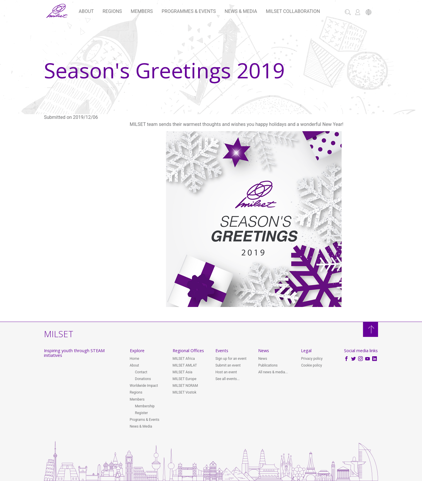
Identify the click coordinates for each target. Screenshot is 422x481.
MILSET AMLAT (185, 365)
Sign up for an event (230, 359)
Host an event (226, 372)
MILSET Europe (184, 379)
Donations (143, 379)
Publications (268, 365)
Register (141, 413)
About (86, 11)
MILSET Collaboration (293, 11)
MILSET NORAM (185, 386)
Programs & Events (144, 420)
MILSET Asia (183, 372)
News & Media (241, 11)
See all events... (227, 379)
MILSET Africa (184, 359)
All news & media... (273, 372)
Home (134, 359)
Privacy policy (311, 359)
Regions (112, 11)
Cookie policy (311, 365)
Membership (145, 406)
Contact (141, 372)
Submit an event (228, 365)
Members (142, 11)
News (262, 359)
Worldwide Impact (144, 386)
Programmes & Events (189, 11)
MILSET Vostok (184, 392)
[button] (368, 13)
